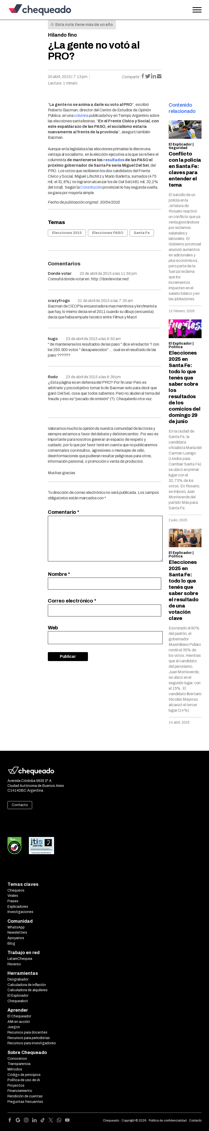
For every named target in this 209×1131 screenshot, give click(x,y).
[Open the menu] (197, 10)
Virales (12, 896)
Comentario (63, 512)
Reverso (14, 964)
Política (176, 347)
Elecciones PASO (107, 233)
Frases (12, 901)
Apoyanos (15, 938)
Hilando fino (62, 35)
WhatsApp (16, 927)
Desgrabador (17, 979)
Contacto (20, 805)
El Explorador (17, 995)
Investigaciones (20, 912)
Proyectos (15, 1085)
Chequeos (15, 890)
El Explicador (180, 144)
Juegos (13, 1027)
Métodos (14, 1069)
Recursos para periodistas (28, 1038)
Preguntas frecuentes (25, 1102)
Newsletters (17, 932)
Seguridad (178, 148)
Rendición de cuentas (25, 1096)
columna (81, 115)
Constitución (91, 187)
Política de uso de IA (23, 1080)
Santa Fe (142, 233)
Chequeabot (17, 1001)
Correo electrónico (72, 600)
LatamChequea (19, 959)
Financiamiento (19, 1091)
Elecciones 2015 (67, 233)
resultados (113, 160)
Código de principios (24, 1075)
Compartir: (131, 77)
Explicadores (17, 906)
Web (53, 627)
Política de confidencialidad (168, 1120)
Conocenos (17, 1058)
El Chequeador (19, 1016)
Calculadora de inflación (26, 985)
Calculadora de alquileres (27, 990)
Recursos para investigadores (31, 1043)
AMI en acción (18, 1022)
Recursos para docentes (27, 1032)
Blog (11, 943)
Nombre (59, 574)
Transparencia (18, 1064)
